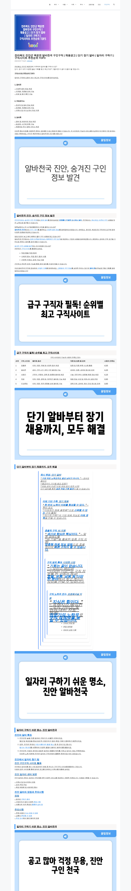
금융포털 (91, 4)
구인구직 (107, 4)
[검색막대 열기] (113, 4)
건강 (99, 4)
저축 (74, 4)
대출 (66, 4)
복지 (57, 4)
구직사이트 (26, 249)
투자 (83, 4)
